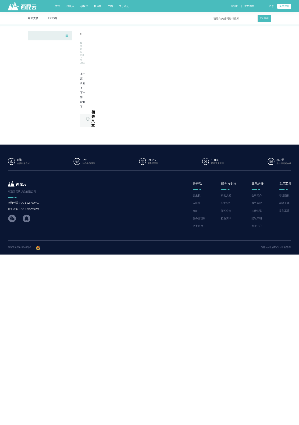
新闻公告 (226, 210)
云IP (195, 210)
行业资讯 (226, 218)
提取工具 (284, 210)
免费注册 (284, 6)
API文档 (225, 203)
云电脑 (196, 203)
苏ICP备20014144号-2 (19, 247)
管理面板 (284, 195)
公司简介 (257, 195)
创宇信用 (198, 226)
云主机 (196, 195)
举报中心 (257, 226)
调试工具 (284, 203)
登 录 (271, 6)
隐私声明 (257, 218)
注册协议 (257, 210)
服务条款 (257, 203)
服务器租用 (199, 218)
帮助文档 (226, 195)
